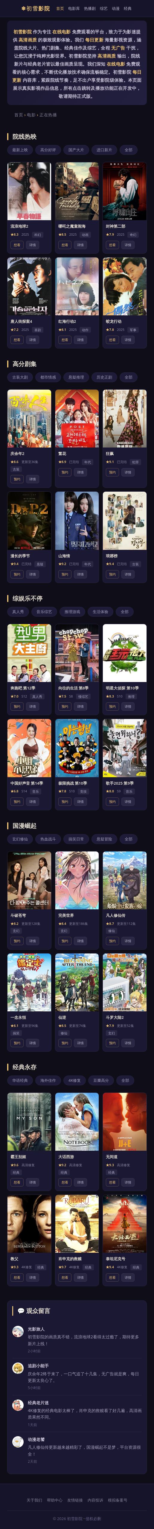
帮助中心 (54, 1500)
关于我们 (34, 1500)
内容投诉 (95, 1500)
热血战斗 (48, 839)
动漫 (116, 8)
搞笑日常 (76, 839)
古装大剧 (20, 377)
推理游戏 (72, 611)
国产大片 (76, 149)
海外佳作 (48, 1080)
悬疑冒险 (104, 839)
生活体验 (100, 611)
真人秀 (18, 611)
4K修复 (74, 1080)
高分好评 (48, 149)
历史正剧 (104, 377)
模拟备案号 (117, 1500)
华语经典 (20, 1080)
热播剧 (90, 8)
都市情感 (48, 377)
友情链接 (75, 1500)
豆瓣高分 (101, 1080)
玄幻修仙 (20, 839)
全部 (128, 149)
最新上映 (20, 149)
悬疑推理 (76, 377)
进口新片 (104, 149)
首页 (60, 8)
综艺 (104, 8)
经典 (128, 8)
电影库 (74, 8)
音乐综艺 (44, 611)
